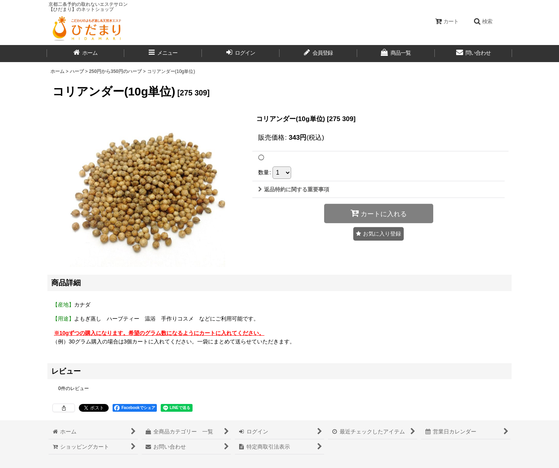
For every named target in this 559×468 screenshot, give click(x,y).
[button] (483, 21)
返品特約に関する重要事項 (293, 189)
